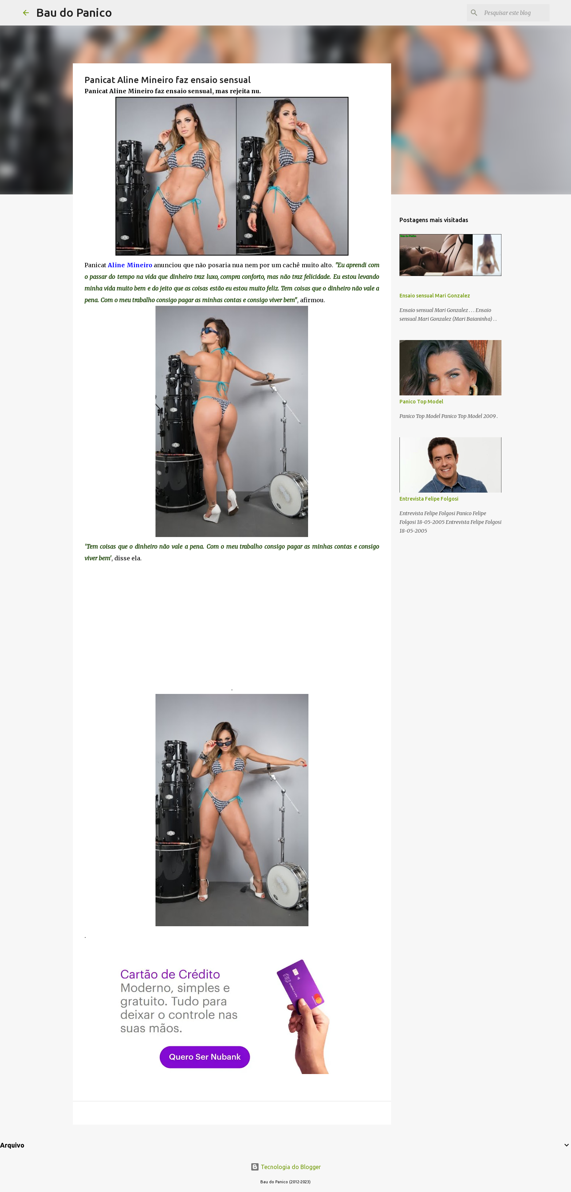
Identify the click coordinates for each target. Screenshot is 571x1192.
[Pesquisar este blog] (511, 12)
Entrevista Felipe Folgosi (428, 499)
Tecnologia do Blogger (286, 1167)
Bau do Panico (74, 12)
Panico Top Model (421, 401)
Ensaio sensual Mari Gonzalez (434, 296)
